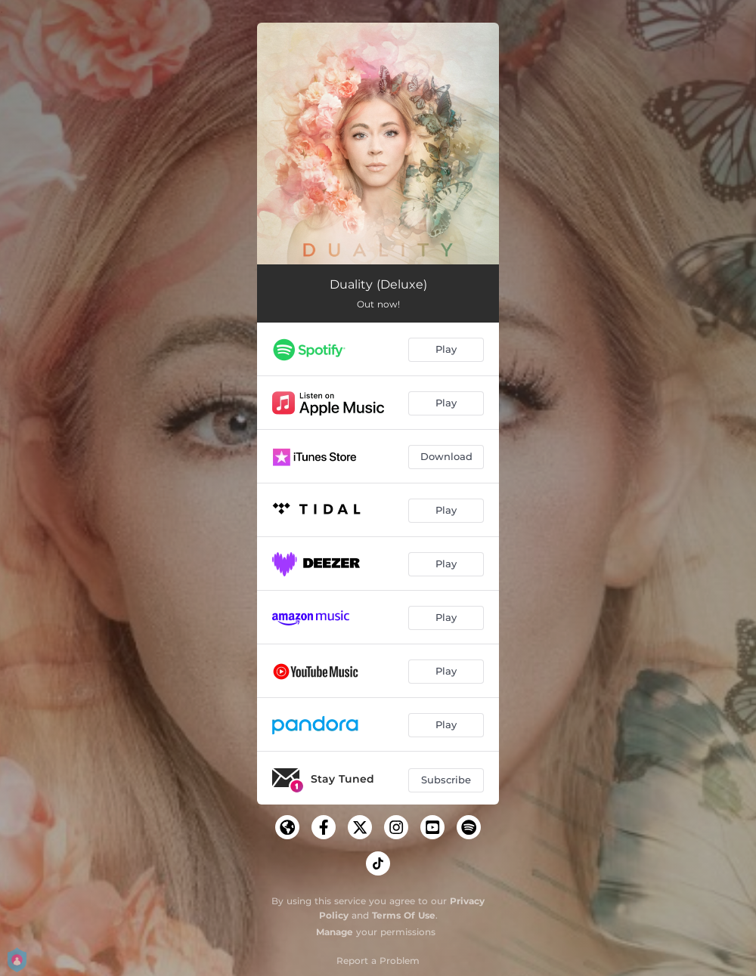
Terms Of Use (403, 915)
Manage (334, 931)
